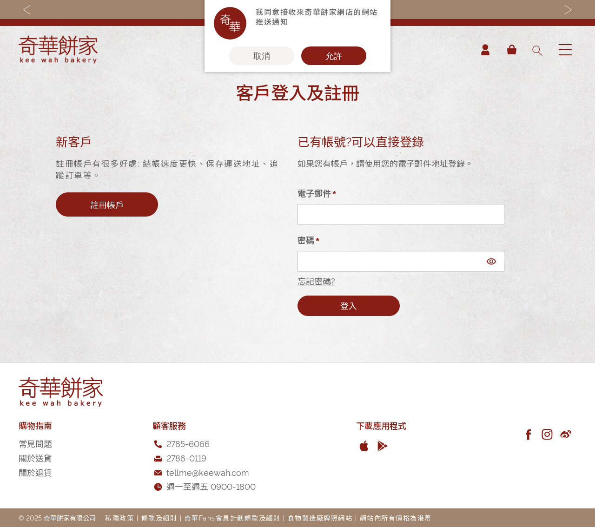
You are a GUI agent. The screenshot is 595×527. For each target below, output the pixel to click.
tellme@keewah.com (207, 472)
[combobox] (537, 50)
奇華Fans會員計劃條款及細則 (233, 517)
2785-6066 (188, 443)
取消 (261, 55)
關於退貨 (35, 472)
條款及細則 (159, 517)
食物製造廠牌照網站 (320, 517)
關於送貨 (35, 457)
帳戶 (485, 50)
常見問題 (35, 443)
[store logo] (58, 49)
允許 (333, 55)
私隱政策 (119, 517)
